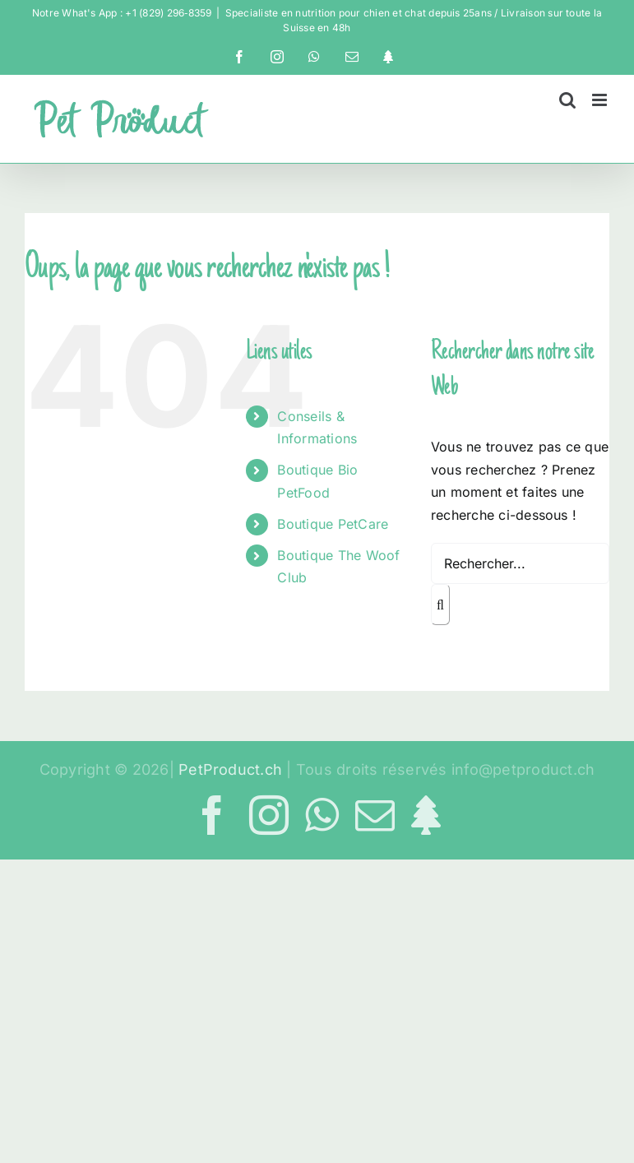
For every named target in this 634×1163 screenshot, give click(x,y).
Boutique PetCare (332, 524)
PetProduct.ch (230, 769)
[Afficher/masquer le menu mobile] (600, 100)
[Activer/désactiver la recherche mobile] (567, 100)
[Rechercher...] (520, 563)
